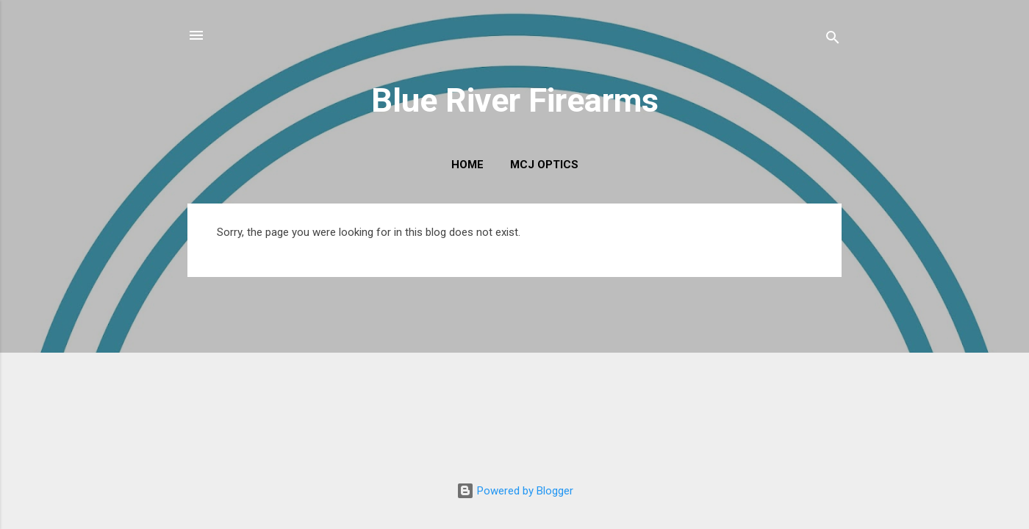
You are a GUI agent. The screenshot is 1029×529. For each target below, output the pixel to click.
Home (467, 164)
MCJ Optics (544, 164)
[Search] (833, 40)
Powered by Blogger (514, 490)
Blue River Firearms (515, 100)
